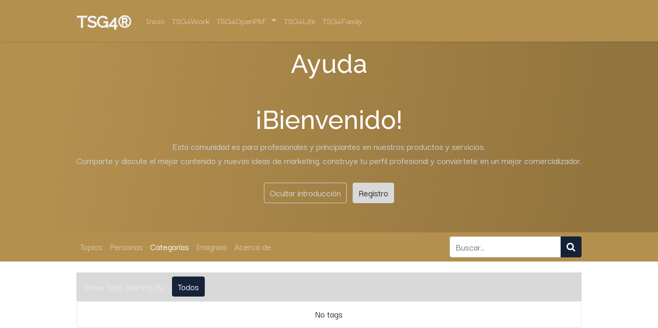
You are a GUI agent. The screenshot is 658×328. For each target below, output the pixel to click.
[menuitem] (155, 20)
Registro (373, 192)
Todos (188, 286)
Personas (126, 246)
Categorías (169, 246)
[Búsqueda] (571, 246)
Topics (91, 246)
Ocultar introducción (305, 192)
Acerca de (252, 246)
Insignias (211, 246)
